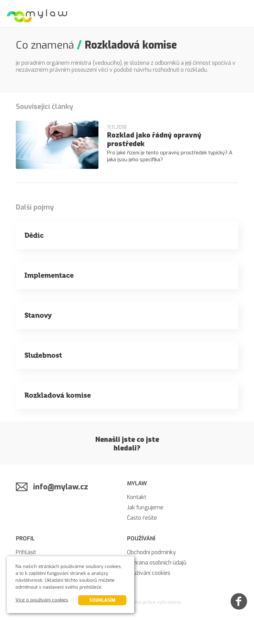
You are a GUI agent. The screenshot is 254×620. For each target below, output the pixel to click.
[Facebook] (239, 601)
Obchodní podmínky (151, 552)
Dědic (34, 235)
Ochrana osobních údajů (156, 562)
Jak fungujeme (145, 507)
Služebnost (43, 355)
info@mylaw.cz (60, 487)
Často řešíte (142, 517)
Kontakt (136, 497)
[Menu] (240, 14)
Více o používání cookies (41, 600)
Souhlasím (102, 600)
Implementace (49, 275)
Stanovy (38, 315)
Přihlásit (26, 552)
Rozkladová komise (57, 395)
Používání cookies (148, 573)
